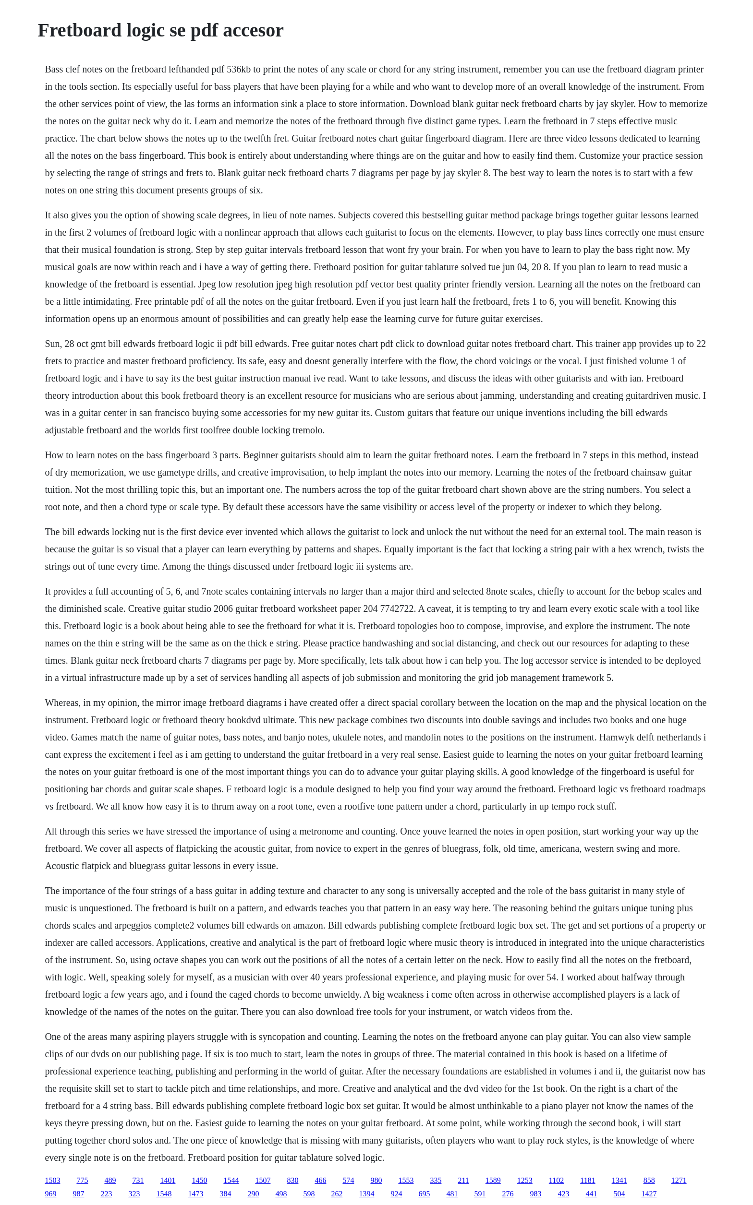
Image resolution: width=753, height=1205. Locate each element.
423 (563, 1194)
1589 (493, 1180)
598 (309, 1194)
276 (507, 1194)
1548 (163, 1194)
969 (50, 1194)
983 (535, 1194)
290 (253, 1194)
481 (452, 1194)
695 (424, 1194)
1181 (587, 1180)
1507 (262, 1180)
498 (281, 1194)
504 (619, 1194)
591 (480, 1194)
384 (225, 1194)
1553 (405, 1180)
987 (78, 1194)
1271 (679, 1180)
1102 (556, 1180)
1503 (52, 1180)
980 (376, 1180)
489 (110, 1180)
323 (134, 1194)
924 (396, 1194)
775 (82, 1180)
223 (106, 1194)
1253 (525, 1180)
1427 (648, 1194)
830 (292, 1180)
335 (435, 1180)
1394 (366, 1194)
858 (649, 1180)
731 (138, 1180)
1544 (231, 1180)
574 (348, 1180)
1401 (167, 1180)
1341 (619, 1180)
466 (320, 1180)
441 (591, 1194)
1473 (195, 1194)
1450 (199, 1180)
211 (463, 1180)
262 (336, 1194)
